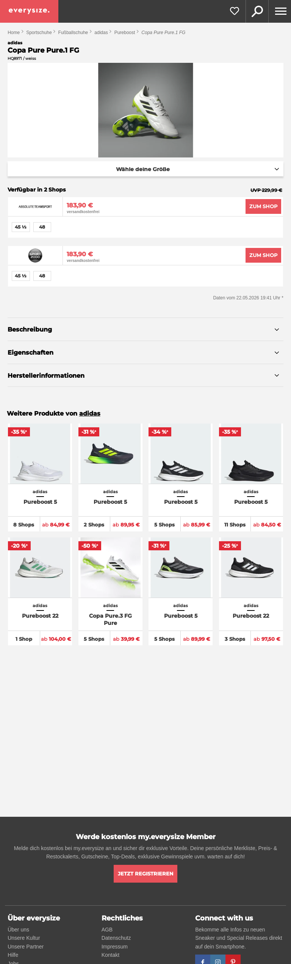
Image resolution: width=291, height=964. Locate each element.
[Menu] (279, 11)
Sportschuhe (39, 32)
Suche (257, 11)
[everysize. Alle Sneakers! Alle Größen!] (29, 11)
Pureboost (124, 32)
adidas (101, 32)
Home (14, 32)
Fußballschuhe (73, 32)
